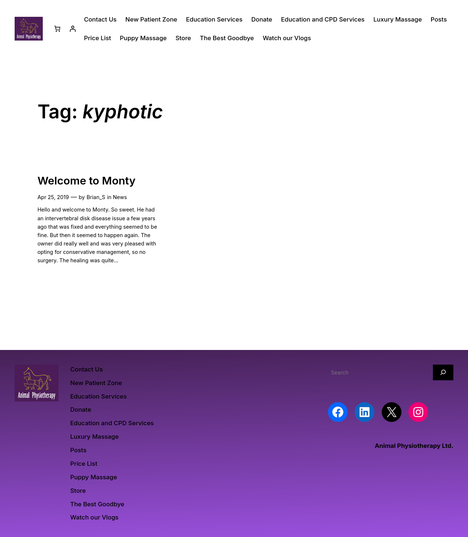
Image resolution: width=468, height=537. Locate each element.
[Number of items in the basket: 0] (57, 29)
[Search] (443, 372)
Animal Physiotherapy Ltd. (414, 445)
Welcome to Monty (86, 180)
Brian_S (96, 197)
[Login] (72, 29)
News (120, 197)
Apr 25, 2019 (53, 197)
